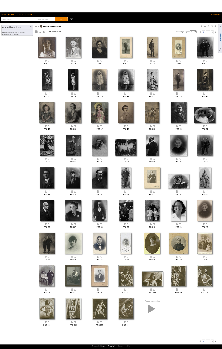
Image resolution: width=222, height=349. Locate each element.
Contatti (120, 346)
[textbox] (19, 19)
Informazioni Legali (98, 346)
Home (36, 26)
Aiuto (128, 346)
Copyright (111, 346)
